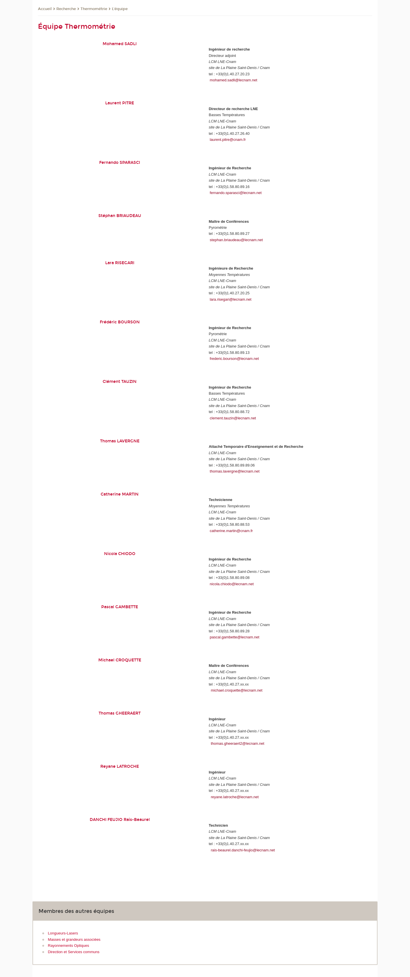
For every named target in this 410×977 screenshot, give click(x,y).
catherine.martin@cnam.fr (231, 531)
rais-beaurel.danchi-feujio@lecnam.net (243, 850)
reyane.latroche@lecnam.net (234, 797)
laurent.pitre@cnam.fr (228, 139)
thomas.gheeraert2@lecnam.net (237, 743)
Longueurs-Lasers (63, 933)
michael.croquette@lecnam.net (236, 690)
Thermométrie (94, 9)
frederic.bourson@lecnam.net (234, 358)
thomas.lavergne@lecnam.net (235, 471)
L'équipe (120, 9)
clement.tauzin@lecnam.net (233, 418)
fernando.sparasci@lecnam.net (236, 193)
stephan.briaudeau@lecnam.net (236, 240)
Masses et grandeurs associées (74, 939)
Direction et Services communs (73, 952)
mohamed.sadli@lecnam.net (233, 80)
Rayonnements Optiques (68, 945)
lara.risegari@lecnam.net (231, 299)
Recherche (66, 9)
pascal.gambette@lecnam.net (234, 637)
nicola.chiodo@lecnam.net (232, 584)
